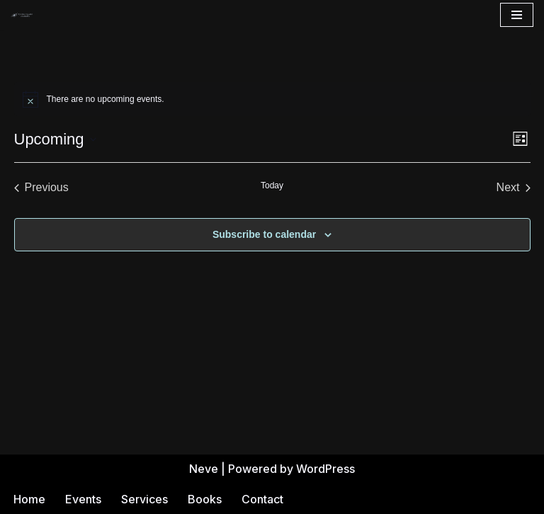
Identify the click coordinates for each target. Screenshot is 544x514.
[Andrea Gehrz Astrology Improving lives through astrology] (22, 15)
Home (29, 499)
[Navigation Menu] (516, 15)
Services (144, 499)
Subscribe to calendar (264, 234)
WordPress (325, 469)
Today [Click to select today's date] (272, 185)
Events (83, 499)
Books (205, 499)
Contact (262, 499)
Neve (203, 469)
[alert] (272, 99)
